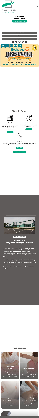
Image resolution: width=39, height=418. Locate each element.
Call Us (19, 417)
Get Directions (19, 35)
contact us (26, 266)
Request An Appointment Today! (19, 21)
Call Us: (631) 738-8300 (19, 32)
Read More (29, 129)
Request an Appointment (19, 38)
